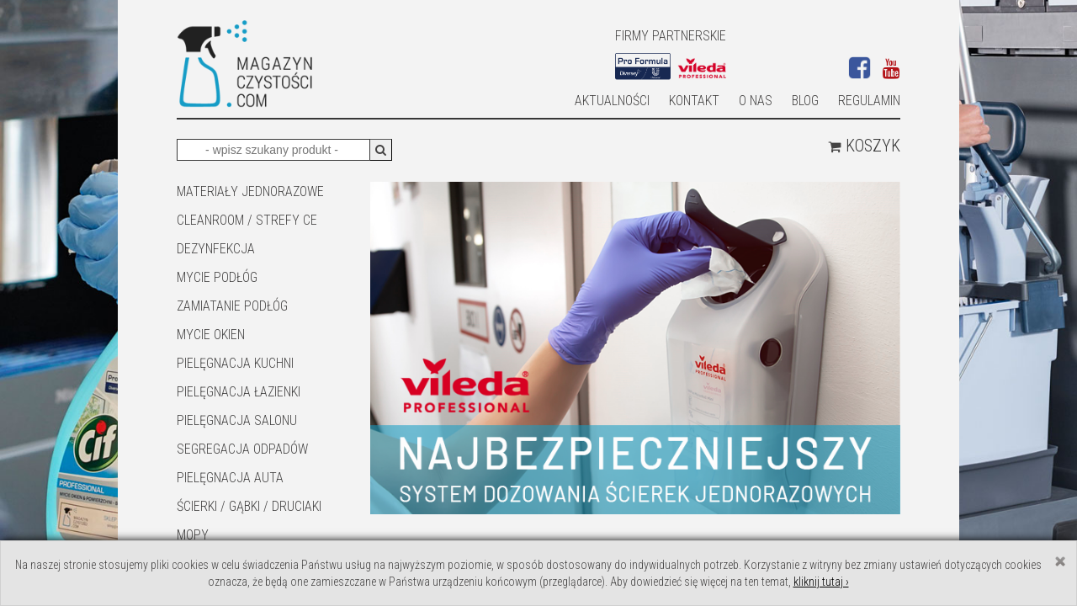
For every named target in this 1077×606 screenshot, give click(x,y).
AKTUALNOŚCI (612, 101)
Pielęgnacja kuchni (235, 363)
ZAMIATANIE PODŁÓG (232, 306)
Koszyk (864, 146)
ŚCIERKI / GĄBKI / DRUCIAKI (249, 506)
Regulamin (869, 101)
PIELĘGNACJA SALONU (237, 420)
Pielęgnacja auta (230, 478)
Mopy (193, 535)
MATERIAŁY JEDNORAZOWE (250, 191)
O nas (755, 101)
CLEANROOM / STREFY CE (247, 220)
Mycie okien (211, 335)
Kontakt (694, 101)
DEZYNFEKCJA (216, 249)
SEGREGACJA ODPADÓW (242, 449)
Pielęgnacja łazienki (238, 392)
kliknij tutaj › (821, 581)
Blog (805, 101)
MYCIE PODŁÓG (217, 277)
